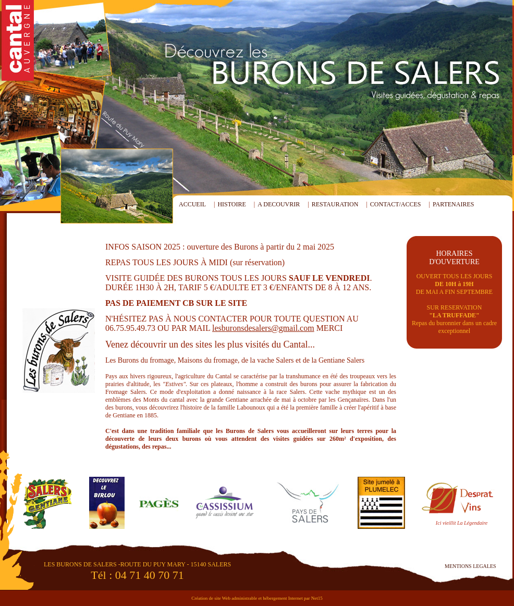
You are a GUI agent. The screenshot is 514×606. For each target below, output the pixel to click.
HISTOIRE (231, 204)
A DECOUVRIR (279, 204)
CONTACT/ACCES (395, 204)
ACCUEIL (192, 204)
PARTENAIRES (453, 204)
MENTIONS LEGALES (470, 566)
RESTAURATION (335, 204)
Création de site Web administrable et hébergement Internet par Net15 (257, 598)
